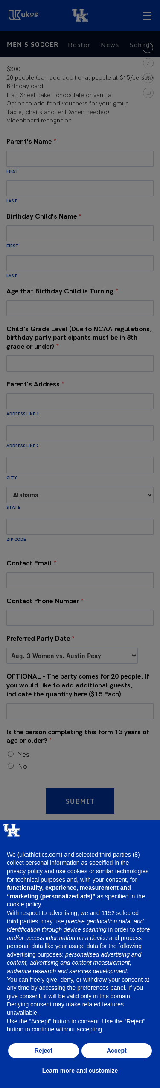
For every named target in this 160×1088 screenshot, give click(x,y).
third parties (22, 921)
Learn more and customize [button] (80, 1070)
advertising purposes (34, 954)
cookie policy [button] (24, 904)
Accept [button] (117, 1050)
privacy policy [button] (25, 871)
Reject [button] (43, 1050)
